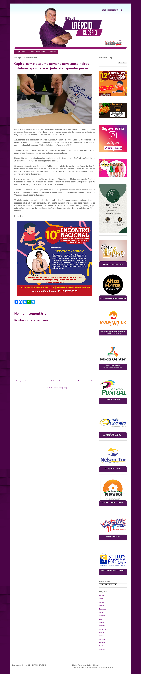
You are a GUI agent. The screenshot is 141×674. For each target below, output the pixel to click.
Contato (53, 52)
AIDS (101, 599)
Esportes (102, 612)
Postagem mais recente (24, 381)
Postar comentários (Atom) (58, 388)
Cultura (101, 602)
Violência (102, 649)
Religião (102, 642)
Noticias (102, 626)
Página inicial (21, 52)
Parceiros (102, 629)
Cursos (101, 606)
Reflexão (102, 639)
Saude (101, 646)
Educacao (102, 609)
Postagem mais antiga (85, 381)
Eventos (102, 616)
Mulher (101, 622)
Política (101, 636)
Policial (101, 632)
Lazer (101, 619)
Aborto (101, 595)
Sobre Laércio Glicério (37, 52)
